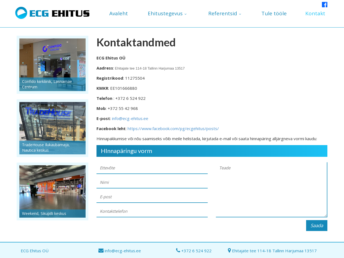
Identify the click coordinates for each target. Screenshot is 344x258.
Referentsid (222, 13)
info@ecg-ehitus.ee (130, 118)
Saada (316, 225)
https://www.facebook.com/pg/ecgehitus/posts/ (173, 128)
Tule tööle (274, 13)
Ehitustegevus (165, 13)
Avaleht (118, 13)
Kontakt (315, 13)
